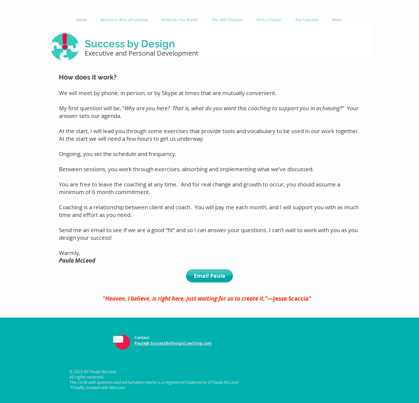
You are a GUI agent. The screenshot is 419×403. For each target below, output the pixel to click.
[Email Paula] (209, 275)
